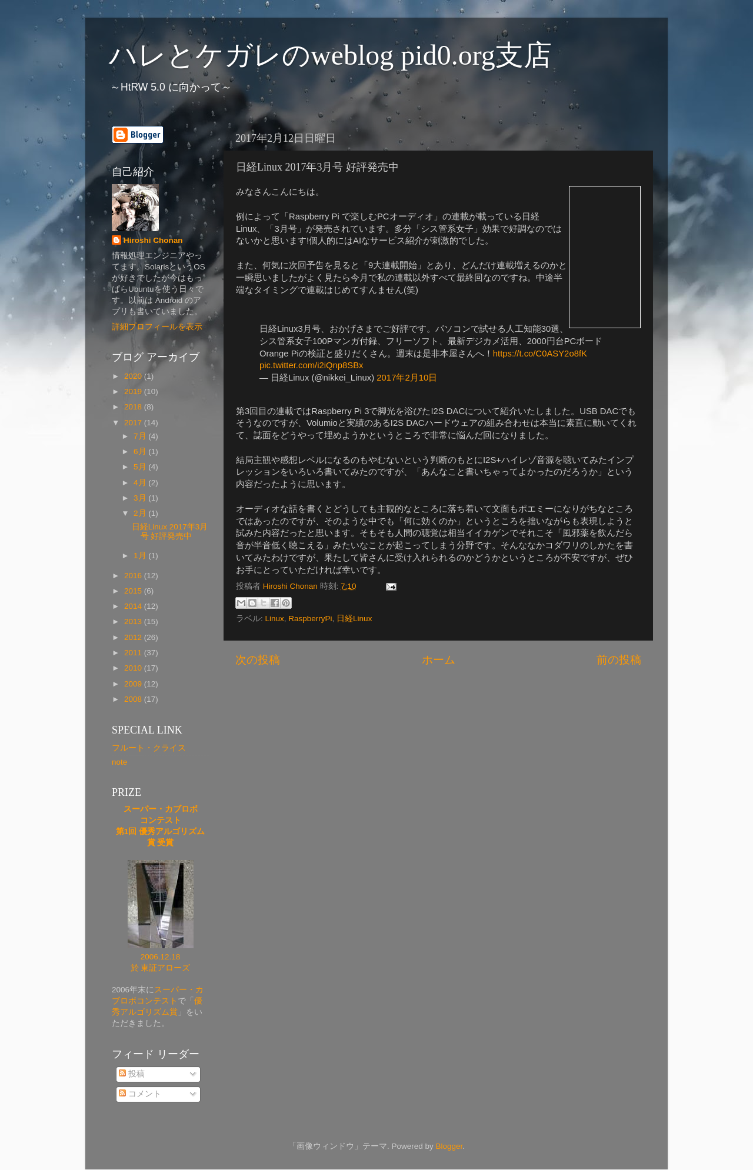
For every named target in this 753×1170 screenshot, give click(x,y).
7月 (141, 436)
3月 (141, 498)
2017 (134, 422)
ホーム (438, 660)
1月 (141, 555)
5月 (141, 466)
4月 (141, 482)
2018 (134, 406)
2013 (134, 621)
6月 (141, 451)
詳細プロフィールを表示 (157, 326)
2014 (134, 606)
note (119, 762)
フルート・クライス (149, 748)
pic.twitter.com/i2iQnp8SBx (311, 365)
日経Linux (354, 618)
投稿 (132, 1073)
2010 (134, 668)
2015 (134, 590)
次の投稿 (257, 660)
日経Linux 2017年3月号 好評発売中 (170, 531)
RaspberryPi (310, 618)
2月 (141, 513)
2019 (134, 391)
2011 (134, 652)
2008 (134, 699)
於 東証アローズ (161, 968)
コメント (140, 1093)
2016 (134, 575)
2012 (134, 637)
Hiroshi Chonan (153, 240)
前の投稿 (619, 660)
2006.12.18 (161, 956)
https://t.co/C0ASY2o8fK (540, 353)
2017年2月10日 (406, 377)
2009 (134, 683)
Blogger (448, 1146)
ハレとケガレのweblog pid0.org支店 (330, 55)
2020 (134, 376)
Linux (274, 618)
